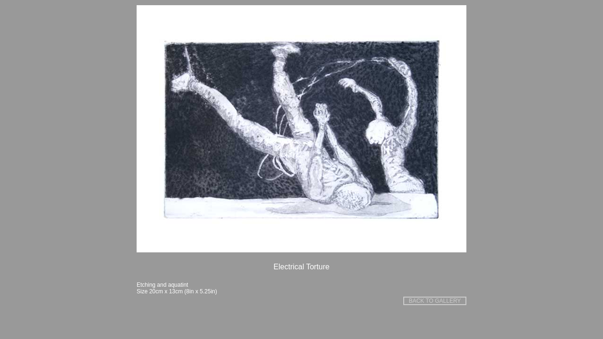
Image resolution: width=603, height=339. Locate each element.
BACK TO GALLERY (435, 301)
